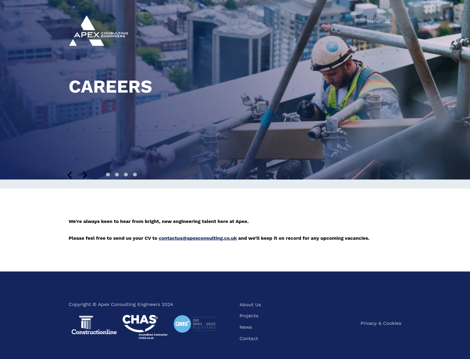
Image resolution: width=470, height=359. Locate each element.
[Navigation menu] (379, 21)
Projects (248, 316)
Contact (248, 338)
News (245, 327)
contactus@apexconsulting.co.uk (198, 238)
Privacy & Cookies (381, 323)
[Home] (99, 30)
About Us (250, 304)
